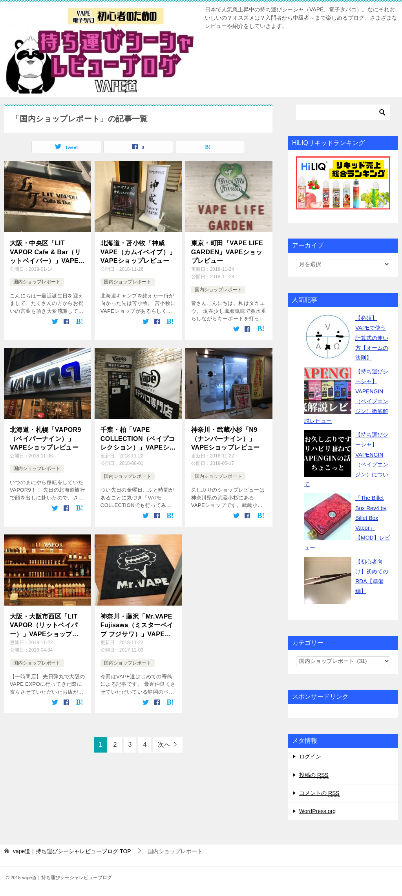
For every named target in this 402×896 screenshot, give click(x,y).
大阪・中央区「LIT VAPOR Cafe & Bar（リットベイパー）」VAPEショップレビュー (47, 252)
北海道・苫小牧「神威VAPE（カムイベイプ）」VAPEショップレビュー (138, 252)
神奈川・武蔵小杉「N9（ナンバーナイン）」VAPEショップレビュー (225, 438)
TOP (72, 851)
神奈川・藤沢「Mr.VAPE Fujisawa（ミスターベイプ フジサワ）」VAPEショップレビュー (137, 626)
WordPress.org (317, 811)
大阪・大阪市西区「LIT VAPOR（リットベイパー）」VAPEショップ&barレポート (44, 626)
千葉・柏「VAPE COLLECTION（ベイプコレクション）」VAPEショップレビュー (138, 439)
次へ (164, 744)
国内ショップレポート (36, 282)
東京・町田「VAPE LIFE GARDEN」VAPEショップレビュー (227, 252)
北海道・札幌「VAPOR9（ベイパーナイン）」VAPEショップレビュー (45, 438)
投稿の (314, 775)
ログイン (310, 756)
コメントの (319, 793)
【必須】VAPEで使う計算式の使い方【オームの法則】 (371, 338)
